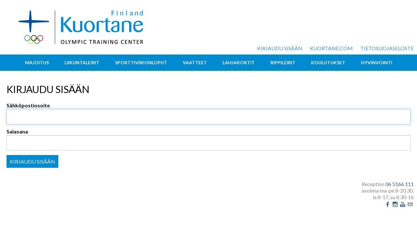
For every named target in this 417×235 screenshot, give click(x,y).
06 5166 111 (399, 184)
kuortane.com (331, 48)
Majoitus (37, 62)
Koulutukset (328, 62)
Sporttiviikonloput (141, 62)
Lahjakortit (239, 62)
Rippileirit (282, 62)
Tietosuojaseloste (387, 48)
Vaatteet (195, 62)
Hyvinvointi (376, 62)
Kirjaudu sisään (279, 48)
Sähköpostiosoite (28, 105)
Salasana (17, 131)
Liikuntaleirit (82, 62)
